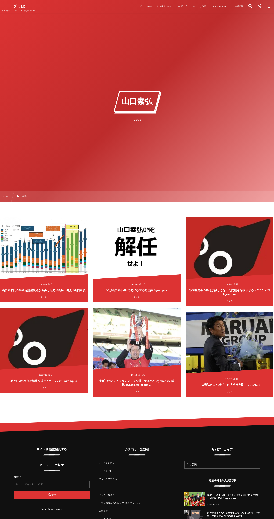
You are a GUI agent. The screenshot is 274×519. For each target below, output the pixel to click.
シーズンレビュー (108, 463)
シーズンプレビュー (109, 471)
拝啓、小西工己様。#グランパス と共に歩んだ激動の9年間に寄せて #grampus (233, 497)
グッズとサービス (108, 479)
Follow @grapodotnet (52, 509)
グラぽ (23, 6)
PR (100, 487)
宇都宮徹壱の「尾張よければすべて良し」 (120, 503)
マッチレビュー (107, 495)
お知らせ (103, 510)
